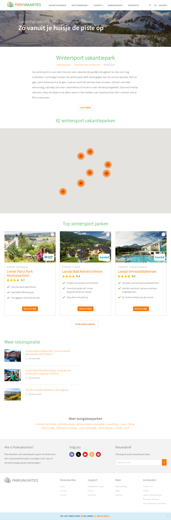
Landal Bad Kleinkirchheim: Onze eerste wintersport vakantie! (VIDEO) (48, 372)
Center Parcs (148, 486)
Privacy (90, 490)
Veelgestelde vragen (96, 486)
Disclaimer (92, 495)
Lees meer (85, 107)
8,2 (134, 276)
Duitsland (11, 267)
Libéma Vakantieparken (152, 495)
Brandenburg (22, 267)
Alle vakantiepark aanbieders (154, 503)
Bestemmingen (81, 5)
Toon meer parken (85, 324)
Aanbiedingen (115, 5)
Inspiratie (133, 5)
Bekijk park (30, 308)
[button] (48, 257)
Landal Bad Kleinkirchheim (82, 271)
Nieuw (131, 424)
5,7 (23, 280)
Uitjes (117, 490)
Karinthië (76, 267)
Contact (63, 495)
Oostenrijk (66, 267)
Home (62, 486)
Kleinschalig (47, 428)
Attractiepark (105, 428)
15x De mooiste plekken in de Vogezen (47, 390)
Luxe (123, 424)
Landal (146, 490)
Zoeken (160, 5)
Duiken (119, 428)
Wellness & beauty (66, 428)
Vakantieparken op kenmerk (87, 64)
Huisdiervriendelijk (46, 424)
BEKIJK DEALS (103, 516)
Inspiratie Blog (121, 486)
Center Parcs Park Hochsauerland (20, 273)
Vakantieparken (57, 5)
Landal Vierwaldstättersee (137, 271)
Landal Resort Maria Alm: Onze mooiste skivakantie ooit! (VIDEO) (47, 352)
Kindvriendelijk (66, 424)
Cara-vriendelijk (87, 428)
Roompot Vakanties (151, 499)
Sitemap (118, 495)
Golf (127, 428)
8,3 (78, 276)
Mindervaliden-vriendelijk (91, 424)
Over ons (63, 490)
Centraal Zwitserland (138, 267)
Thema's (98, 5)
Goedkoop (112, 424)
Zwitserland (123, 267)
